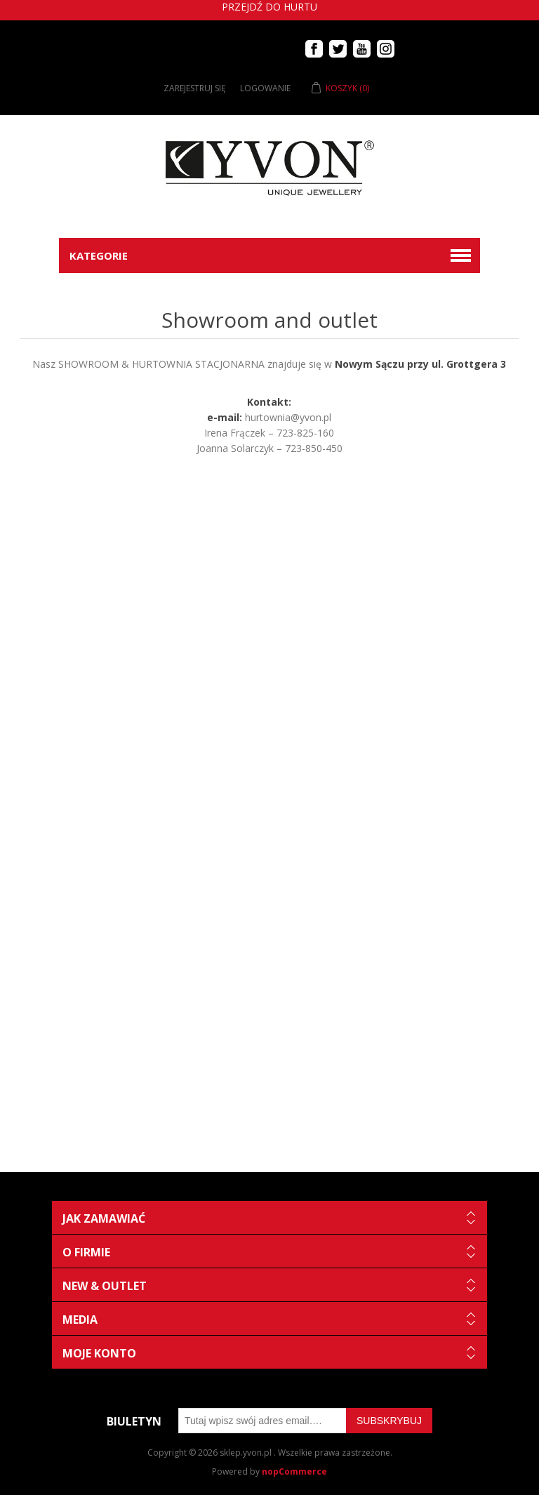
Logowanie (265, 88)
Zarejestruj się (195, 88)
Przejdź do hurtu (269, 6)
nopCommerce (294, 1471)
